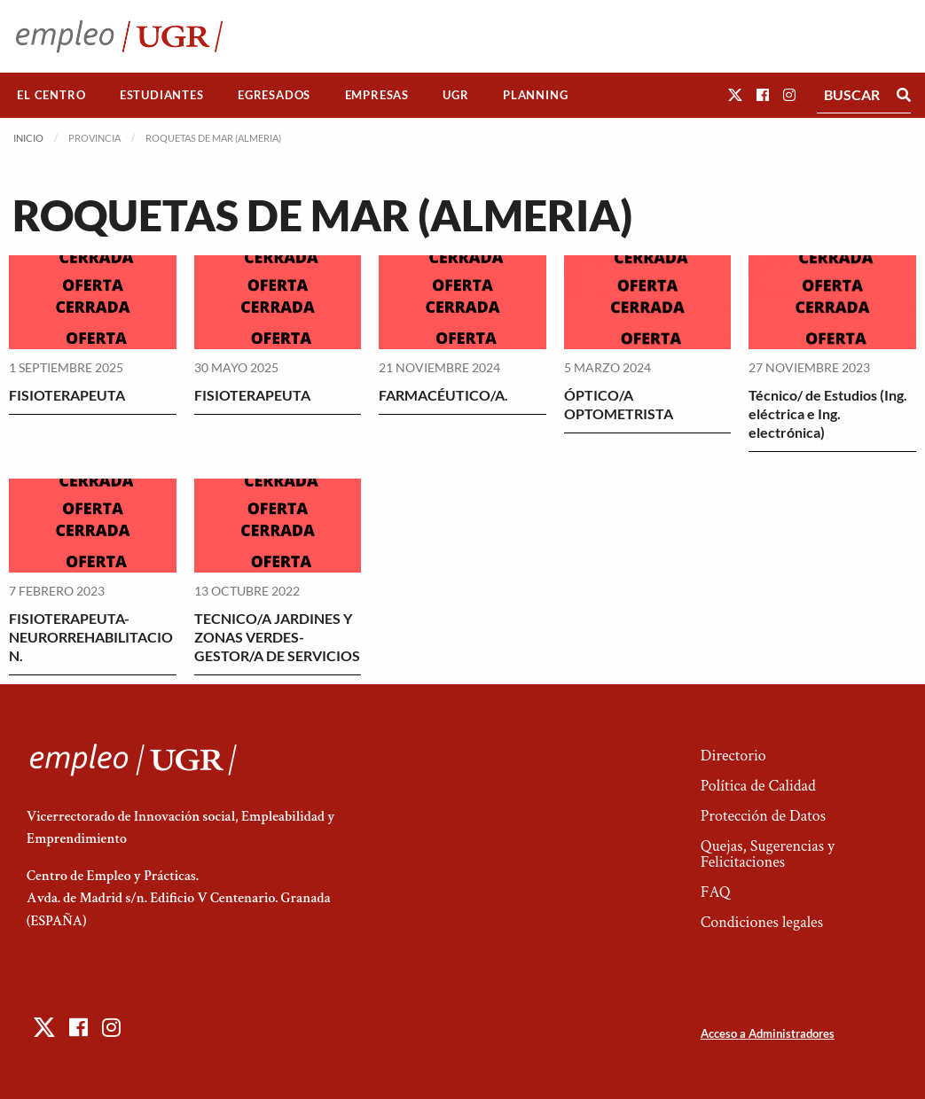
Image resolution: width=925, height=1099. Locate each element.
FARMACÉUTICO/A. (443, 394)
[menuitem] (51, 95)
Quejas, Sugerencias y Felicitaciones (768, 854)
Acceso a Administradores (768, 1033)
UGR (455, 95)
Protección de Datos (763, 816)
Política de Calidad (758, 786)
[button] (735, 94)
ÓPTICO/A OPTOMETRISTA (618, 404)
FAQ (716, 892)
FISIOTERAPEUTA (67, 394)
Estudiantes (162, 95)
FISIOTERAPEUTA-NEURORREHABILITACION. (91, 637)
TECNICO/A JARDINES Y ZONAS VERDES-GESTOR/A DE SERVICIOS (277, 637)
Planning (535, 95)
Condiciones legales (762, 922)
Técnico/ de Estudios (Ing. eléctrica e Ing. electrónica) (828, 413)
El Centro (51, 95)
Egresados (274, 95)
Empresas (377, 95)
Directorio (733, 755)
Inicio (28, 138)
